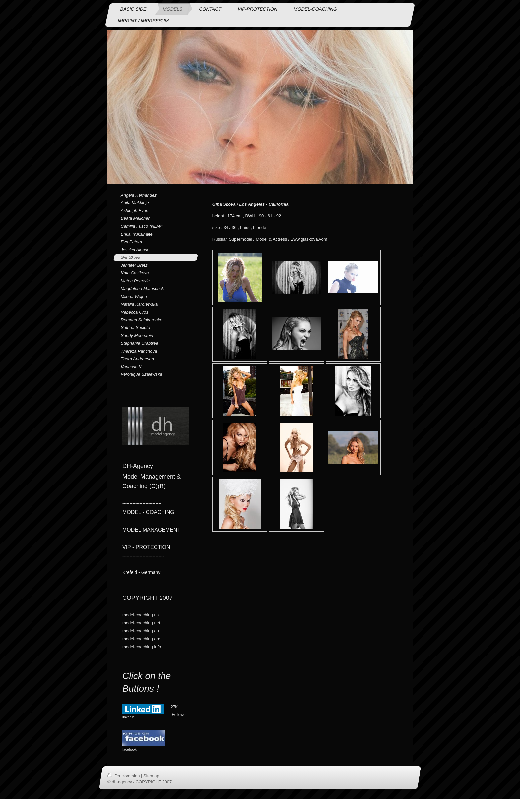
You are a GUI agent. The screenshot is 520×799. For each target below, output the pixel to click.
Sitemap (151, 775)
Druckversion (124, 775)
